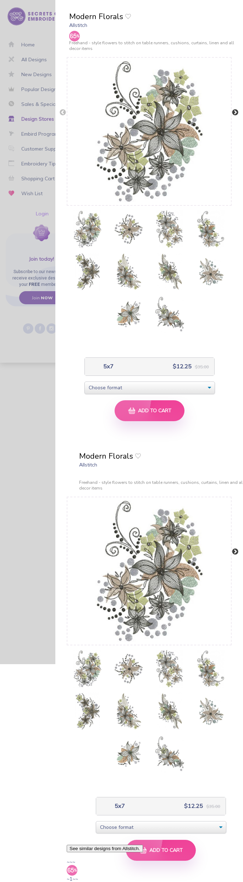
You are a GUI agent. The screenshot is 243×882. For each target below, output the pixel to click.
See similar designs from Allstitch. (105, 848)
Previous (62, 112)
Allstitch (78, 25)
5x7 (108, 366)
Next (235, 112)
